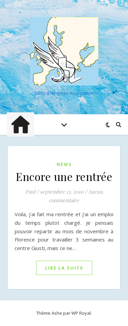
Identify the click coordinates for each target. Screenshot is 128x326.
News (64, 164)
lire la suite (64, 268)
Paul (30, 191)
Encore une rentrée (64, 176)
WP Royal (81, 313)
